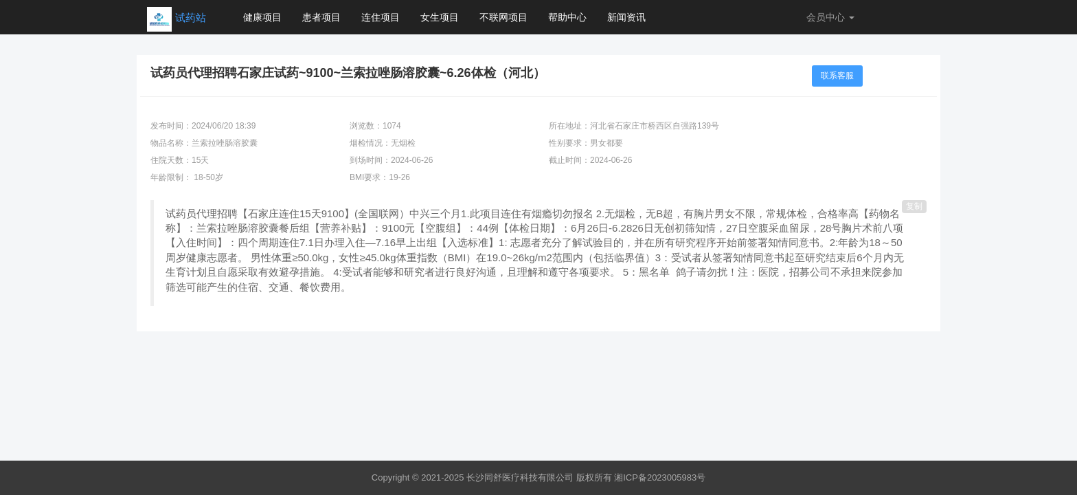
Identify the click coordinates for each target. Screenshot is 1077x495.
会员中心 (830, 17)
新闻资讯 (626, 17)
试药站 (190, 17)
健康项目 (262, 17)
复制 (914, 206)
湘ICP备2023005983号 (659, 477)
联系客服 (837, 75)
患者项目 (321, 17)
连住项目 (380, 17)
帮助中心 (567, 17)
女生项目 (439, 17)
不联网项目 (503, 17)
